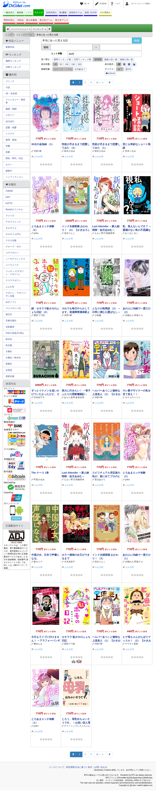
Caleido (9, 191)
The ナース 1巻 (40, 472)
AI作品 (20, 20)
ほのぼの (10, 121)
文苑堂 (9, 370)
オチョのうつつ (132, 397)
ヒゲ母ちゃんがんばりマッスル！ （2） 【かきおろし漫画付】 (137, 640)
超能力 (9, 170)
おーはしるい (131, 233)
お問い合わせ (100, 767)
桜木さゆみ (69, 151)
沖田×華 (37, 151)
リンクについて (56, 767)
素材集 (20, 12)
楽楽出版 (10, 376)
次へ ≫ (100, 82)
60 (61, 64)
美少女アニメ (61, 20)
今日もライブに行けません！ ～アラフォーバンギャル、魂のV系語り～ (45, 640)
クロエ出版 (11, 240)
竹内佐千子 (39, 397)
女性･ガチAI (90, 12)
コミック (38, 12)
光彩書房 (10, 327)
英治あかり (100, 479)
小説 (8, 87)
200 (73, 64)
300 (79, 64)
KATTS (9, 203)
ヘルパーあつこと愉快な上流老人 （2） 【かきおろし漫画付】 (106, 394)
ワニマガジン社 (13, 308)
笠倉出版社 (11, 320)
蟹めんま (38, 644)
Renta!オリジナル (14, 209)
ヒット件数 (56, 53)
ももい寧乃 (100, 233)
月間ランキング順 (82, 59)
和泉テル (138, 315)
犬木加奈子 (69, 561)
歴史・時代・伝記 (14, 158)
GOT (8, 197)
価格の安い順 (110, 59)
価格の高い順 (126, 59)
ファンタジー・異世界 (15, 101)
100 (66, 64)
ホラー (9, 164)
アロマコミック (13, 222)
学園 (8, 146)
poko (36, 233)
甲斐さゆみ (39, 479)
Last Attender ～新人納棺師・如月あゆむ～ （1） (75, 476)
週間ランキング (13, 61)
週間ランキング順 (62, 59)
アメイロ (10, 215)
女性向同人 (51, 12)
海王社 (9, 314)
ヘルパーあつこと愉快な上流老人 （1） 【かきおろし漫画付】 (106, 640)
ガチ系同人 (105, 12)
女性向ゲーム (75, 12)
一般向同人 (9, 12)
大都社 (9, 351)
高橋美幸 (110, 233)
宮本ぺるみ (130, 151)
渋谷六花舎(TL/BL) (15, 333)
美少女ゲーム (46, 20)
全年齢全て (80, 69)
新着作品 (10, 47)
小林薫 (98, 315)
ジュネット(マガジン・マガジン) (15, 272)
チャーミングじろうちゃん (77, 726)
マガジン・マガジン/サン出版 (16, 294)
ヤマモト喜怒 (131, 644)
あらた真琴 (69, 397)
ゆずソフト (11, 302)
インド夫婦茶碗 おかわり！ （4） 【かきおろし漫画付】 (76, 230)
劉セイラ (38, 561)
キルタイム (11, 228)
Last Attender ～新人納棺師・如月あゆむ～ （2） (105, 230)
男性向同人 (9, 20)
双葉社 (9, 364)
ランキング (39, 29)
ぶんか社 (38, 156)
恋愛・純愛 (11, 127)
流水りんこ (69, 233)
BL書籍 (62, 12)
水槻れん (129, 315)
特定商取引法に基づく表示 (79, 767)
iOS (128, 69)
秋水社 (9, 339)
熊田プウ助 (39, 315)
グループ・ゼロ (13, 246)
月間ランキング (13, 67)
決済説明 (16, 518)
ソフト (29, 12)
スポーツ (10, 115)
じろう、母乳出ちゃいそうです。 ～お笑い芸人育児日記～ (76, 723)
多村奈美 (80, 397)
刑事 (8, 152)
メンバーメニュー (21, 29)
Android (110, 73)
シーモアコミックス (15, 259)
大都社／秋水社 (13, 357)
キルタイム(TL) (13, 234)
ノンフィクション (14, 177)
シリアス (10, 133)
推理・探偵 (11, 140)
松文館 (9, 345)
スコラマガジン (13, 280)
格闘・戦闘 (11, 109)
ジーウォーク (12, 265)
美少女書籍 (31, 20)
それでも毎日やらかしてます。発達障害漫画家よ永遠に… (76, 312)
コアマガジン (12, 252)
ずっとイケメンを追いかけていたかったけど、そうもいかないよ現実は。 (45, 394)
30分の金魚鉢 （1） (42, 144)
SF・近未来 (11, 93)
